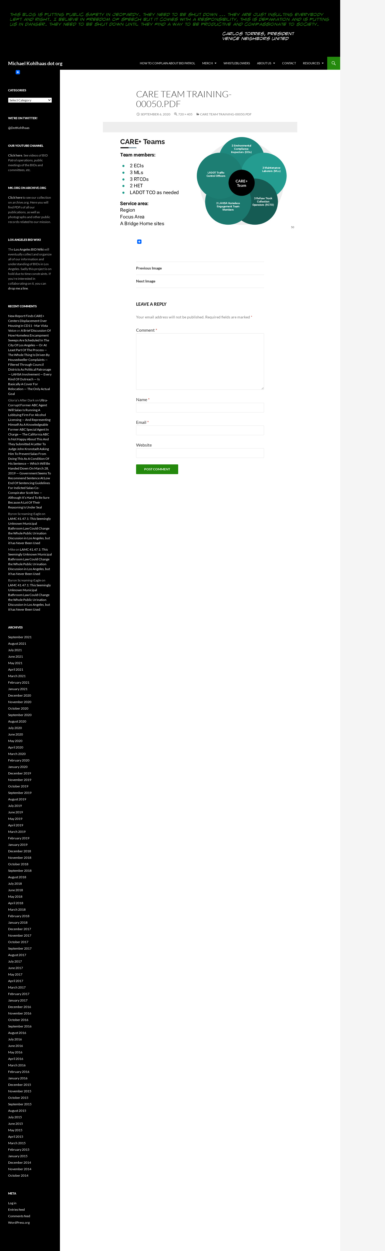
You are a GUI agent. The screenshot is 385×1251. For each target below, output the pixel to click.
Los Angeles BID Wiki (29, 249)
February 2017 (18, 994)
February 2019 (18, 838)
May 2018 (15, 896)
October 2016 (18, 1020)
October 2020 (18, 708)
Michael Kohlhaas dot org (35, 63)
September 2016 (20, 1026)
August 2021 (17, 643)
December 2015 (19, 1085)
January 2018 (18, 922)
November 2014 (19, 1169)
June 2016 (15, 1046)
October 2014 (18, 1175)
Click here (15, 155)
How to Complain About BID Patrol (167, 63)
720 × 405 (185, 114)
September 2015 (20, 1104)
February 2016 (18, 1072)
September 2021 (20, 637)
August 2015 (17, 1111)
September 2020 (20, 715)
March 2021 (17, 676)
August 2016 (17, 1033)
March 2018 (17, 909)
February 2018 (18, 916)
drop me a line (18, 288)
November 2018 (19, 858)
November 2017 (19, 935)
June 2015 (15, 1124)
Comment (146, 329)
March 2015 (17, 1143)
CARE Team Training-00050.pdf (226, 114)
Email (142, 422)
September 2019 (20, 793)
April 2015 (15, 1136)
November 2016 (19, 1013)
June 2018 (15, 890)
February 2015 (18, 1149)
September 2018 (20, 871)
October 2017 (18, 942)
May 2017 (15, 974)
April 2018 (15, 903)
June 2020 (15, 734)
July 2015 (15, 1117)
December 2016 (19, 1007)
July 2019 (15, 806)
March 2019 (17, 832)
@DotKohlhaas (18, 128)
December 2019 (19, 773)
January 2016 (18, 1078)
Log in (12, 1203)
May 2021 (15, 663)
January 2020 (18, 767)
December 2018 (19, 851)
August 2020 (17, 721)
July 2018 (15, 883)
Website (144, 444)
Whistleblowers (237, 63)
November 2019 (19, 780)
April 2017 (15, 981)
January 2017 (18, 1000)
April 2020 (15, 747)
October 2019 (18, 786)
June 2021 (15, 656)
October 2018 (18, 864)
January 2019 (18, 845)
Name (143, 399)
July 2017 (15, 961)
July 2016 (15, 1039)
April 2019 (15, 825)
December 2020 (19, 695)
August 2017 (17, 955)
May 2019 (15, 819)
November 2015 (19, 1091)
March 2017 (17, 987)
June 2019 (15, 812)
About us (264, 63)
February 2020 (18, 760)
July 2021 (15, 650)
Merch (207, 63)
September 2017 (20, 948)
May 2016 (15, 1052)
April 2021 (15, 669)
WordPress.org (19, 1222)
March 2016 (17, 1065)
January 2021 (18, 689)
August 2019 (17, 799)
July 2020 (15, 728)
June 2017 (15, 968)
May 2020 (15, 741)
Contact (289, 63)
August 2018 (17, 877)
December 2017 (19, 929)
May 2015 (15, 1130)
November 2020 (19, 702)
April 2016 (15, 1059)
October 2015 (18, 1098)
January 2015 (18, 1156)
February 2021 (18, 682)
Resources (311, 63)
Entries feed (16, 1209)
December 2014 (19, 1162)
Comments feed (19, 1216)
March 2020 (17, 754)
